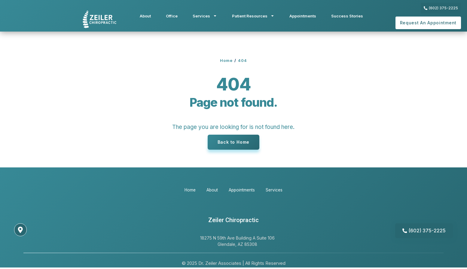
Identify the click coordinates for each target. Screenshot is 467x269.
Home (226, 60)
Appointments (302, 16)
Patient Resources (253, 16)
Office (172, 16)
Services (205, 16)
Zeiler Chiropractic (233, 220)
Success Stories (347, 16)
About (145, 16)
